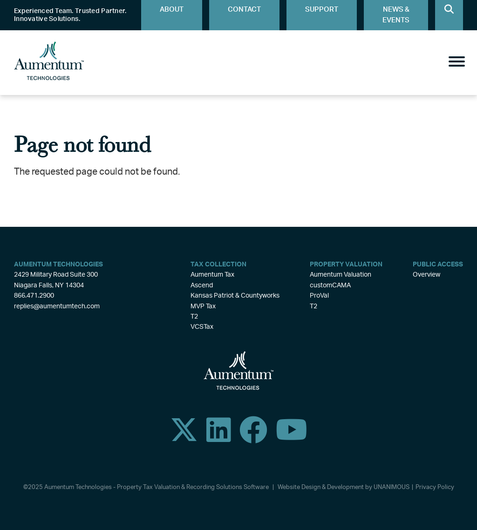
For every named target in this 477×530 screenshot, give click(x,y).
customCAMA (330, 285)
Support (321, 9)
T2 (194, 316)
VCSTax (202, 327)
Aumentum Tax (212, 275)
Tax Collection (218, 264)
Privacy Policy (435, 487)
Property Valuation (346, 264)
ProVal (319, 295)
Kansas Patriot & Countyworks (235, 295)
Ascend (202, 285)
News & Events (395, 15)
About (172, 9)
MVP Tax (203, 306)
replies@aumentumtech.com (57, 306)
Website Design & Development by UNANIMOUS (343, 487)
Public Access (438, 264)
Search (449, 15)
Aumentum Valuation (340, 275)
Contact (244, 9)
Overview (426, 275)
